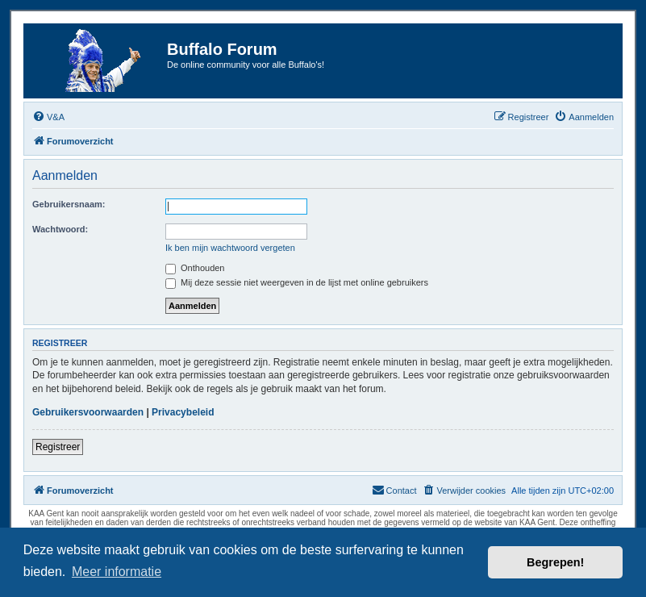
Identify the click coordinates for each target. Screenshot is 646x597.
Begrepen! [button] (555, 562)
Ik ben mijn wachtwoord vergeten (230, 248)
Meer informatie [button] (116, 571)
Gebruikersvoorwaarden (88, 412)
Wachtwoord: (60, 229)
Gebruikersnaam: (68, 204)
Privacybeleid (183, 412)
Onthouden (195, 268)
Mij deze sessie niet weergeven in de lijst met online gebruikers (296, 282)
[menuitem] (48, 117)
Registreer (57, 447)
